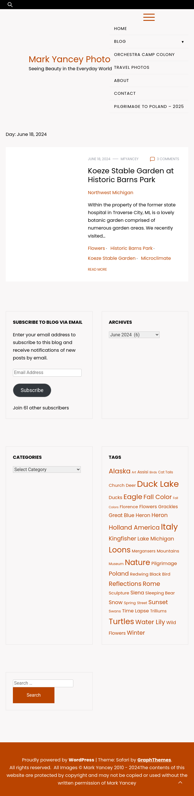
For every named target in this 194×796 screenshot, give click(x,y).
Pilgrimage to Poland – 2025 (149, 106)
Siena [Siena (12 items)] (137, 592)
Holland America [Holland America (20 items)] (134, 527)
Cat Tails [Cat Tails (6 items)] (165, 472)
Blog (120, 41)
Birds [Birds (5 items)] (153, 472)
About (121, 80)
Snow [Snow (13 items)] (116, 602)
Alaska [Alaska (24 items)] (120, 471)
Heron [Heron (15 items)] (160, 515)
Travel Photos (132, 67)
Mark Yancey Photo (69, 59)
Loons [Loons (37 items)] (120, 549)
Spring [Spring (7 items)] (130, 603)
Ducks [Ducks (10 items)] (115, 497)
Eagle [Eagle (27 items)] (133, 496)
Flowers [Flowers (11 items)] (148, 506)
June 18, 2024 (99, 158)
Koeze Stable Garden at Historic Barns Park (131, 175)
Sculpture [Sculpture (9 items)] (119, 593)
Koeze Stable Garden (112, 258)
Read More (97, 269)
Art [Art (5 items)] (134, 472)
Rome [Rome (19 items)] (151, 584)
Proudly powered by (58, 760)
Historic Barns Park (131, 248)
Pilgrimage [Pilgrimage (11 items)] (164, 563)
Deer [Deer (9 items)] (131, 485)
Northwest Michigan (110, 192)
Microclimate (156, 258)
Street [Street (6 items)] (142, 602)
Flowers (96, 248)
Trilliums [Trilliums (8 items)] (158, 611)
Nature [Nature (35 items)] (137, 562)
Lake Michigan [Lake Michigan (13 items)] (156, 538)
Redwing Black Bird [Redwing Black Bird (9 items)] (150, 574)
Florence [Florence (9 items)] (129, 507)
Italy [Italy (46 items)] (169, 526)
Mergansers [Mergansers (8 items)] (144, 551)
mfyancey (129, 158)
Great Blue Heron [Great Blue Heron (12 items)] (129, 515)
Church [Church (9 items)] (117, 485)
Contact (125, 93)
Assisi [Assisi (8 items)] (142, 472)
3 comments (168, 158)
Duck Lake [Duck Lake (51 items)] (158, 484)
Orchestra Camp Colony (144, 54)
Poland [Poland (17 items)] (119, 574)
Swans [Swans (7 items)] (115, 611)
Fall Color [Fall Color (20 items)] (158, 497)
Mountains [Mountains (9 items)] (168, 551)
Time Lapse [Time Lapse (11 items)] (135, 611)
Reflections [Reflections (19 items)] (125, 584)
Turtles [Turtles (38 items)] (121, 621)
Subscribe (32, 390)
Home (120, 28)
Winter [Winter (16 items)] (136, 633)
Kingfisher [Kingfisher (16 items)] (122, 538)
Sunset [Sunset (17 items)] (158, 602)
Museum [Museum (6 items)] (116, 563)
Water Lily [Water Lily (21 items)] (150, 622)
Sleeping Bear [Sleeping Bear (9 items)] (160, 593)
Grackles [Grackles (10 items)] (168, 506)
